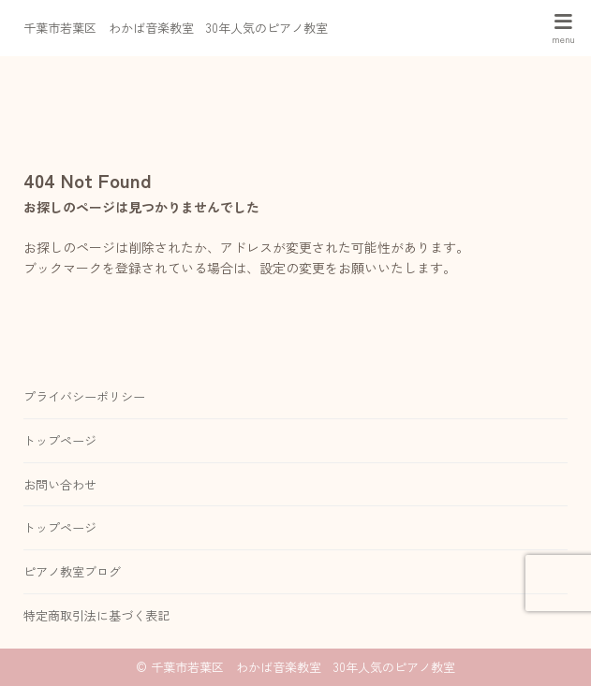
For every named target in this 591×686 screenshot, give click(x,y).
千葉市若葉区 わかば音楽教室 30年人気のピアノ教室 (175, 28)
